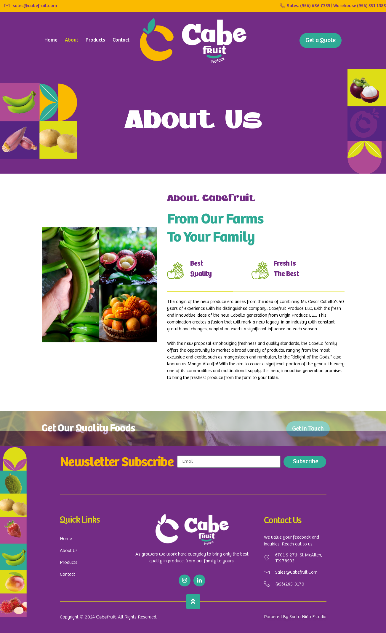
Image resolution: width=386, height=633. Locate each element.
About (71, 40)
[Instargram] (184, 580)
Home (50, 40)
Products (95, 40)
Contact (121, 40)
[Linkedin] (199, 580)
